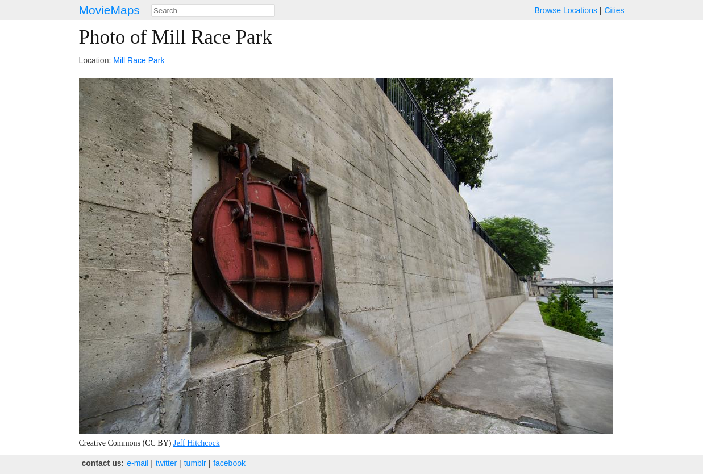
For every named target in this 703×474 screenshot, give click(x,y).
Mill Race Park (138, 60)
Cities (614, 10)
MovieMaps (109, 10)
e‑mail (137, 463)
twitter (166, 463)
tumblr (195, 463)
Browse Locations (565, 10)
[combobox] (213, 10)
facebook (229, 463)
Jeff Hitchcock (196, 443)
